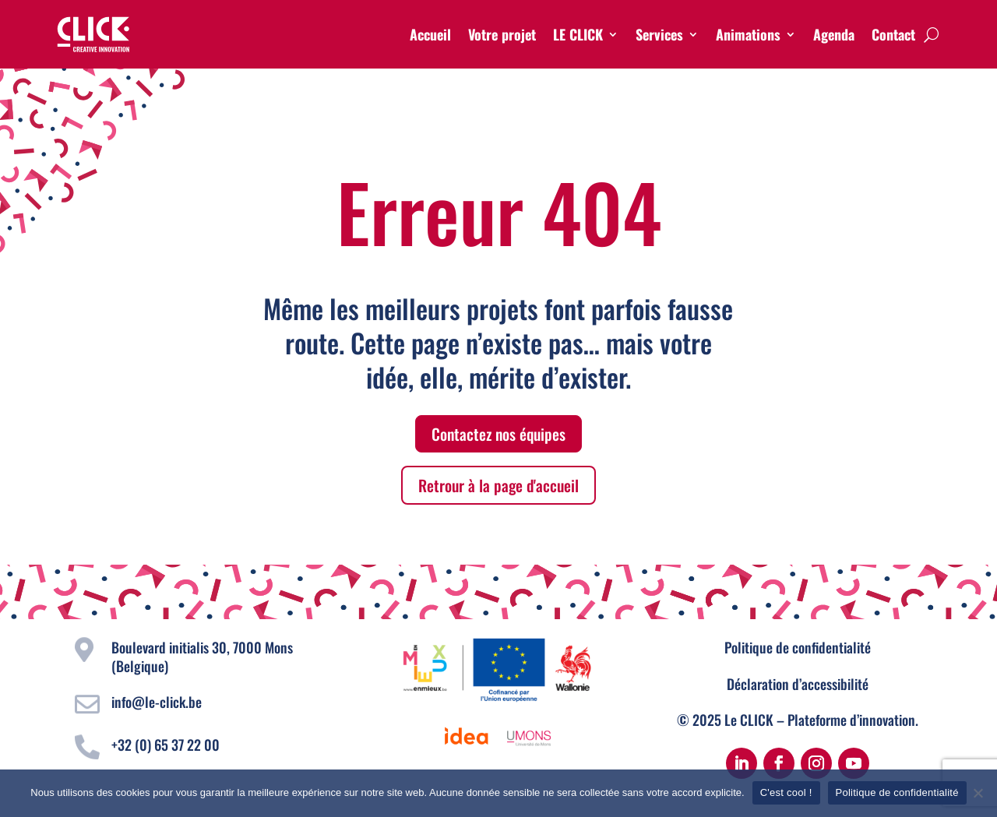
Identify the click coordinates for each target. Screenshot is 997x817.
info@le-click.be (156, 702)
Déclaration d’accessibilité (797, 684)
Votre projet (502, 34)
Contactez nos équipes (498, 433)
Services (659, 34)
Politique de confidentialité (797, 647)
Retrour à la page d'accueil (498, 485)
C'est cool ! (786, 792)
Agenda (833, 34)
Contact (893, 34)
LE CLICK (578, 34)
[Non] (977, 793)
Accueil (430, 34)
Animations (748, 34)
